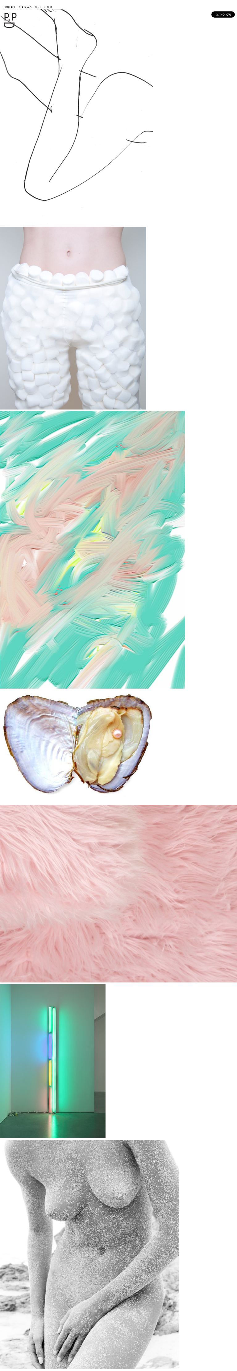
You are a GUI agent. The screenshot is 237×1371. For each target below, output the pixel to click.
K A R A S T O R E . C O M (35, 7)
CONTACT (9, 7)
